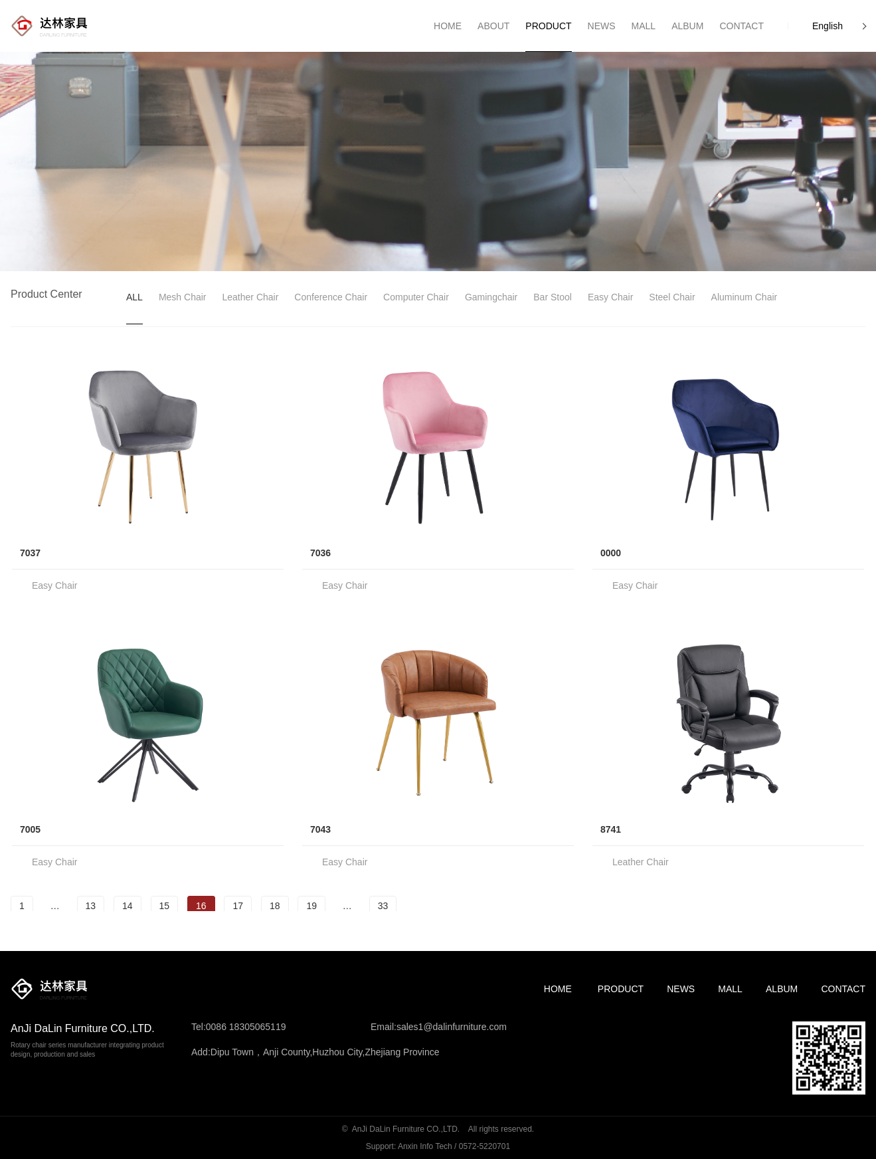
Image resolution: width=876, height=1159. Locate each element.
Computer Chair (416, 297)
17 (237, 905)
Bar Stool (552, 297)
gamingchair (491, 297)
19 (311, 905)
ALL (134, 297)
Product (621, 989)
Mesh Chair (183, 297)
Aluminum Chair (744, 297)
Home (558, 989)
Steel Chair (672, 297)
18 (275, 905)
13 (91, 905)
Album (782, 989)
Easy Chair (610, 297)
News (681, 989)
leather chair (250, 297)
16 (201, 905)
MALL (730, 989)
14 (127, 905)
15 (164, 905)
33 (383, 905)
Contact (843, 989)
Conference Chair (330, 297)
